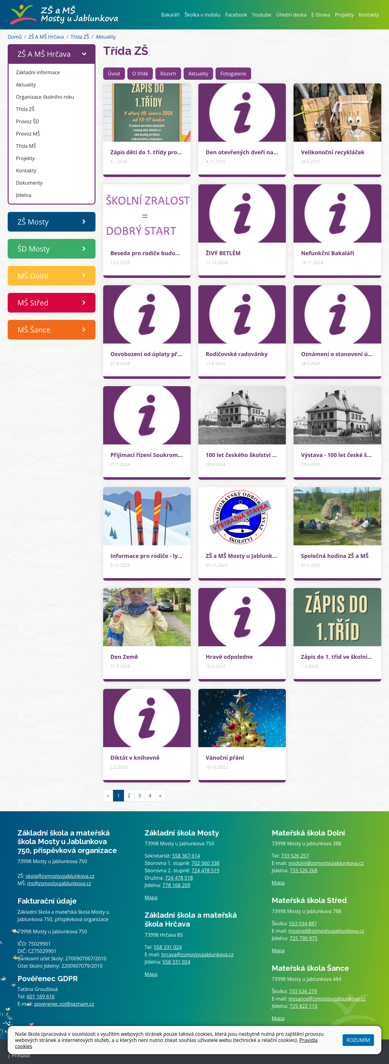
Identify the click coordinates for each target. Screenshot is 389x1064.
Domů (15, 36)
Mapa (151, 897)
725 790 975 (303, 938)
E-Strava (320, 14)
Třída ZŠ (80, 36)
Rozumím (358, 1040)
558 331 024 (168, 947)
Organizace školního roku (45, 97)
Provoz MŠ (28, 133)
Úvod (114, 73)
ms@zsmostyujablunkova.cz (59, 883)
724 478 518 (179, 877)
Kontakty (369, 14)
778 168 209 (176, 885)
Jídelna (23, 195)
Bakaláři (170, 14)
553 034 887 (303, 923)
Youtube (261, 14)
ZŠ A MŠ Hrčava (46, 36)
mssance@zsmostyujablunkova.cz (326, 998)
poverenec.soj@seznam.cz (64, 1004)
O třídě (140, 73)
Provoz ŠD (27, 121)
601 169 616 (41, 996)
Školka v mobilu (202, 14)
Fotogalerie (233, 73)
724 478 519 (206, 870)
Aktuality (106, 36)
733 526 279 (303, 991)
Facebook (236, 14)
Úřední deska (291, 14)
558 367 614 (186, 855)
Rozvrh (168, 73)
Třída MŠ (26, 146)
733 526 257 (295, 855)
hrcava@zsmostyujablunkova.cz (197, 954)
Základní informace (38, 72)
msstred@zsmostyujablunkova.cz (326, 931)
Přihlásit (21, 1055)
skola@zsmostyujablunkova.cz (59, 876)
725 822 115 (303, 1006)
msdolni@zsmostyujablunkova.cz (326, 863)
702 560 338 (206, 863)
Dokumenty (29, 182)
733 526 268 (303, 870)
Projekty (344, 14)
